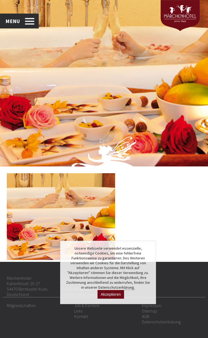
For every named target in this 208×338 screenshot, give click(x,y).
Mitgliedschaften (21, 305)
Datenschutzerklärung (161, 321)
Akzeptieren (111, 294)
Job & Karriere (86, 305)
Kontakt (81, 316)
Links (78, 311)
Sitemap (149, 311)
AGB (145, 316)
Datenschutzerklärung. (116, 287)
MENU (12, 21)
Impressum (151, 305)
